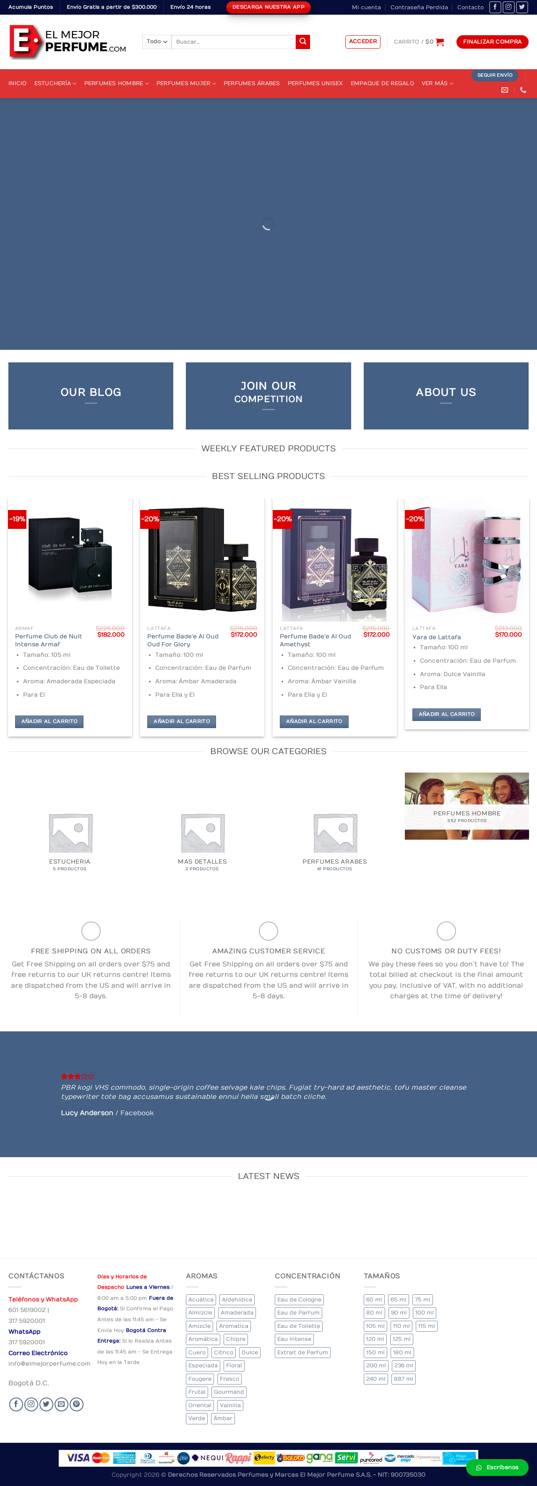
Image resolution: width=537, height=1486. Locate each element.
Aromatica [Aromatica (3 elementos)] (233, 1326)
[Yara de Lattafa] (467, 559)
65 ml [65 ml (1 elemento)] (399, 1299)
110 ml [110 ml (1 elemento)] (401, 1326)
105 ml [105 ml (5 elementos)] (375, 1326)
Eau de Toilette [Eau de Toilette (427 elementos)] (298, 1326)
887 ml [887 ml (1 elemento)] (403, 1379)
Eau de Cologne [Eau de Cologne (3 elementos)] (299, 1299)
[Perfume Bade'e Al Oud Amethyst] (335, 559)
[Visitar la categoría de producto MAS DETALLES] (202, 835)
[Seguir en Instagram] (509, 7)
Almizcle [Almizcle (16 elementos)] (200, 1312)
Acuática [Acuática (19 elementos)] (201, 1299)
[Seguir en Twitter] (522, 7)
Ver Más (438, 84)
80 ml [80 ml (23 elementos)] (374, 1312)
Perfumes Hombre (116, 84)
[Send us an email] (61, 1404)
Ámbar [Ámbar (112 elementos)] (223, 1418)
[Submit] (303, 42)
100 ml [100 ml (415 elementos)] (424, 1312)
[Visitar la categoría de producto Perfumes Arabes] (335, 835)
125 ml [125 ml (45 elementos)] (402, 1339)
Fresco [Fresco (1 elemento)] (229, 1379)
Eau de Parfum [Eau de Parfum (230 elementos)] (298, 1312)
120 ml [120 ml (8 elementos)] (375, 1339)
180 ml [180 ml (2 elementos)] (402, 1352)
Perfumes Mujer (186, 84)
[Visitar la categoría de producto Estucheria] (70, 835)
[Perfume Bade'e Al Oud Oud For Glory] (202, 559)
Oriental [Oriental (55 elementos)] (199, 1405)
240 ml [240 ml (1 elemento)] (376, 1379)
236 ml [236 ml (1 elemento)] (403, 1365)
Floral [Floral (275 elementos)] (234, 1365)
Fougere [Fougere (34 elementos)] (199, 1379)
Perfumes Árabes (252, 83)
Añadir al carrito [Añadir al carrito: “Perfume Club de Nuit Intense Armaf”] (49, 721)
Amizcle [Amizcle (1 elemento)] (199, 1326)
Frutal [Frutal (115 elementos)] (197, 1392)
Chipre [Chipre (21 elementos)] (235, 1339)
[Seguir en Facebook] (495, 7)
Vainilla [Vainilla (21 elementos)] (230, 1405)
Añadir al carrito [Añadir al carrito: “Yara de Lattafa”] (447, 714)
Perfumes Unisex (315, 83)
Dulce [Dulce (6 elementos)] (250, 1352)
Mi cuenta (366, 7)
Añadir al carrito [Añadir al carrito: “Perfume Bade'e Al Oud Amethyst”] (314, 721)
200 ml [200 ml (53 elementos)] (376, 1365)
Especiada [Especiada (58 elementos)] (203, 1365)
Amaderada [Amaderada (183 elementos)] (237, 1312)
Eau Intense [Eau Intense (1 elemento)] (294, 1339)
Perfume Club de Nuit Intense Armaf (48, 640)
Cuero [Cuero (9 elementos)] (197, 1352)
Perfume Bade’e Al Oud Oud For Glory (183, 640)
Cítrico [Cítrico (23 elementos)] (223, 1352)
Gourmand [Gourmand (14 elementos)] (229, 1392)
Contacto (470, 7)
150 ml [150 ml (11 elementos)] (375, 1352)
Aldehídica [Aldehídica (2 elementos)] (237, 1299)
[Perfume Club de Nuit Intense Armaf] (70, 559)
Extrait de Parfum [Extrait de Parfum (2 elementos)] (302, 1352)
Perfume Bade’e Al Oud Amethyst (315, 640)
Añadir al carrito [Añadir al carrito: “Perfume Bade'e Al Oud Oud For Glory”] (182, 721)
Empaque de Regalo (382, 83)
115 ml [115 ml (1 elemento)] (426, 1326)
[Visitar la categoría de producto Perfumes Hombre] (467, 806)
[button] (497, 1467)
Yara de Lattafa (436, 637)
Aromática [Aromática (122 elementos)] (203, 1339)
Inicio (17, 83)
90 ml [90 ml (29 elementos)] (399, 1312)
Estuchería (55, 84)
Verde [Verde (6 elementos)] (196, 1418)
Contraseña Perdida (419, 7)
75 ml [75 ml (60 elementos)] (422, 1299)
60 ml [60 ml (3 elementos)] (374, 1299)
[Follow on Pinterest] (76, 1404)
